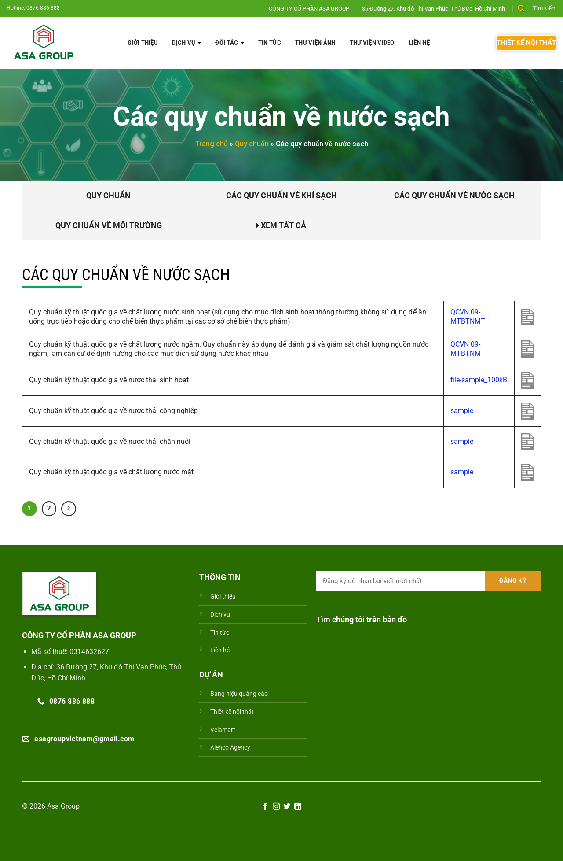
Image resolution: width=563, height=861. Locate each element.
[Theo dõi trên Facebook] (265, 807)
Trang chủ (211, 144)
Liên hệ (419, 42)
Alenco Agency (230, 747)
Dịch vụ (183, 42)
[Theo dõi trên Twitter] (286, 807)
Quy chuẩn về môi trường (108, 225)
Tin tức (269, 42)
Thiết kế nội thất (232, 712)
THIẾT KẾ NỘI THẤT (526, 43)
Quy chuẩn (252, 144)
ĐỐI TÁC (226, 42)
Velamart (222, 730)
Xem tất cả (281, 225)
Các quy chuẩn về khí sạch (281, 195)
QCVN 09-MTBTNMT (467, 316)
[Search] (521, 8)
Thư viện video (372, 42)
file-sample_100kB (478, 380)
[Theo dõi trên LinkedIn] (297, 807)
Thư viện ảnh (315, 42)
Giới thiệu (143, 42)
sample (461, 410)
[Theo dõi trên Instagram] (276, 807)
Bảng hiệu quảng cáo (239, 694)
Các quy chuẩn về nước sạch (454, 195)
